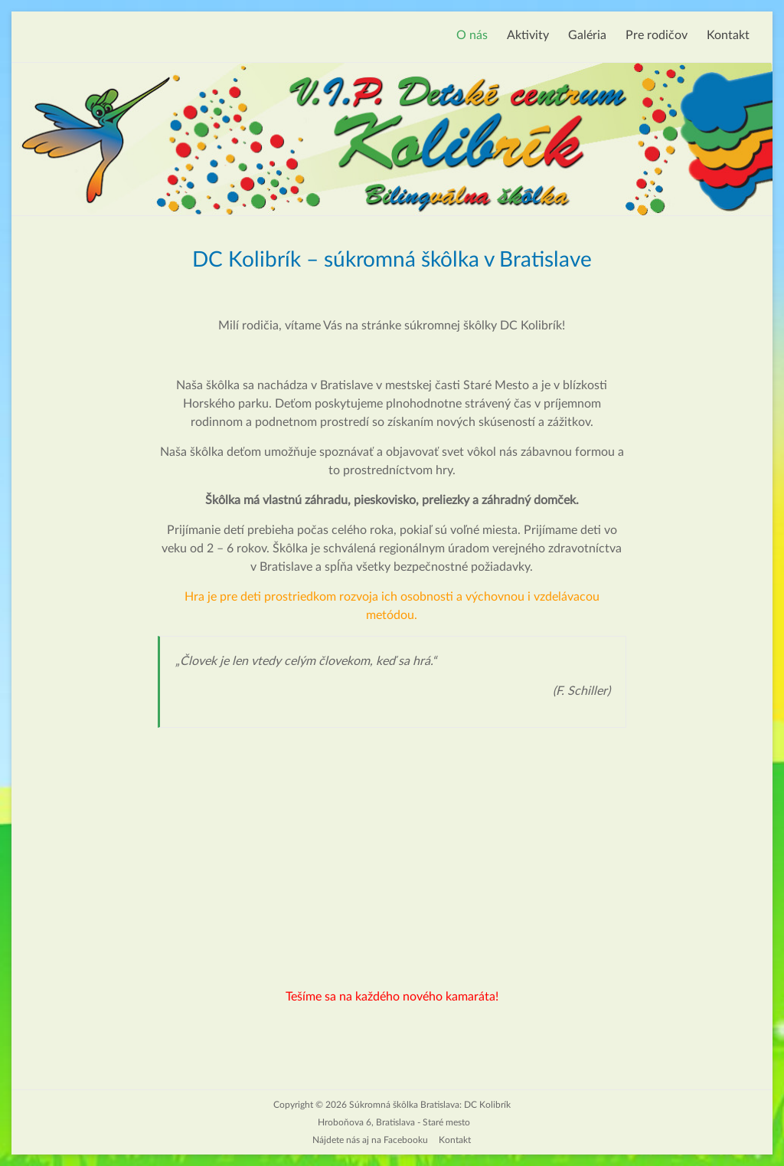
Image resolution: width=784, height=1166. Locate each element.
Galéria (587, 35)
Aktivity (528, 35)
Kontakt (728, 35)
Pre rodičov (657, 35)
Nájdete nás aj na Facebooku (370, 1140)
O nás (472, 35)
